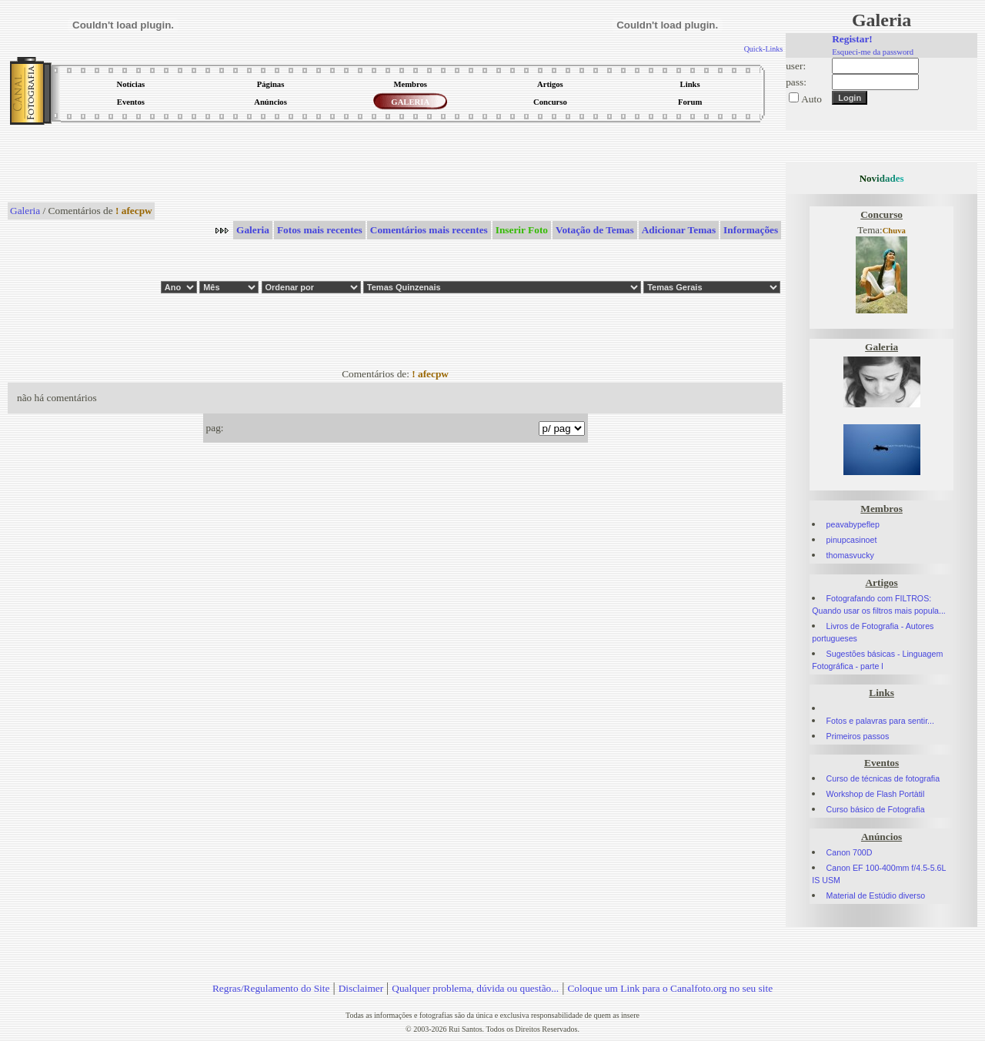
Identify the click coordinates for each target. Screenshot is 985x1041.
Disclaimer (361, 988)
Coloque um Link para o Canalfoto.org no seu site (670, 988)
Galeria (25, 210)
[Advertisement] (395, 164)
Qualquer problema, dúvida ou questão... (475, 988)
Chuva (894, 230)
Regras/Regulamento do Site (271, 988)
